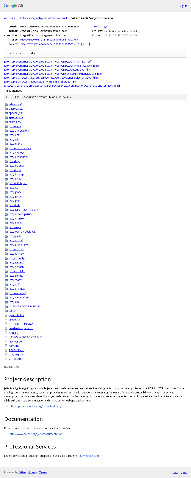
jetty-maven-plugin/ (20, 214)
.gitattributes (16, 315)
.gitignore (14, 319)
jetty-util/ (14, 284)
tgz (105, 26)
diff (85, 44)
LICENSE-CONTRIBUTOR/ (24, 306)
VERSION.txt (16, 359)
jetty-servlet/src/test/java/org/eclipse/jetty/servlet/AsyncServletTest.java (47, 77)
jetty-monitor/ (17, 218)
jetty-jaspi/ (15, 196)
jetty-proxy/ (16, 240)
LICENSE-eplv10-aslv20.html (26, 337)
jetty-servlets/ (17, 271)
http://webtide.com (87, 455)
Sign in (183, 6)
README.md (16, 350)
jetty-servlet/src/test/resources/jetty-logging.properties (37, 81)
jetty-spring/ (16, 275)
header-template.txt (21, 328)
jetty (22, 18)
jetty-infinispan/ (18, 183)
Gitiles (22, 472)
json (184, 472)
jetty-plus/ (15, 236)
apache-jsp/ (16, 113)
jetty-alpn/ (15, 126)
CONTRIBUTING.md (21, 324)
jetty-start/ (15, 280)
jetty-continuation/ (20, 148)
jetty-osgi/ (15, 227)
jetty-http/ (15, 170)
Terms (43, 472)
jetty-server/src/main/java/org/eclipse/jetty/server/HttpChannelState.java (48, 65)
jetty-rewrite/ (16, 249)
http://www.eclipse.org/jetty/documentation (36, 434)
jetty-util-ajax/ (17, 288)
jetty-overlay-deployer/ (22, 231)
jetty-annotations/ (20, 130)
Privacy (32, 472)
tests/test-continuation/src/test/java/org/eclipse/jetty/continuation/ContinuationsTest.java (58, 85)
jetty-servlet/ (16, 267)
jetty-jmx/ (15, 201)
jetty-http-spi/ (17, 174)
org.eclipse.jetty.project (48, 18)
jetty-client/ (15, 143)
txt (175, 472)
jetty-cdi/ (14, 139)
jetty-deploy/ (16, 152)
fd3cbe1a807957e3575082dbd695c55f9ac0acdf (49, 39)
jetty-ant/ (14, 135)
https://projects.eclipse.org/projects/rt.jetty (35, 406)
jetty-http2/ (15, 179)
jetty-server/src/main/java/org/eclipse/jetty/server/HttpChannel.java (45, 61)
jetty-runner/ (16, 253)
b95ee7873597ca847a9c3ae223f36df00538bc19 (49, 44)
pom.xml (14, 346)
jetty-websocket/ (19, 297)
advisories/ (15, 104)
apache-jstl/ (16, 117)
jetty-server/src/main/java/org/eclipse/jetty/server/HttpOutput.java (44, 69)
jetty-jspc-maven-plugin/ (23, 209)
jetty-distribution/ (19, 157)
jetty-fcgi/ (14, 161)
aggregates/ (16, 108)
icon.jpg (13, 332)
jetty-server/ (16, 262)
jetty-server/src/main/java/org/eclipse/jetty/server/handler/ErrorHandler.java (50, 73)
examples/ (15, 122)
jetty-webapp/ (17, 293)
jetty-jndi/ (14, 205)
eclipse (9, 18)
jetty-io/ (13, 187)
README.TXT (17, 354)
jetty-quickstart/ (18, 245)
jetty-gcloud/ (16, 165)
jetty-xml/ (14, 302)
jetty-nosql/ (16, 223)
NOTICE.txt (15, 341)
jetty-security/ (17, 258)
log (96, 26)
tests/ (12, 310)
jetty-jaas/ (15, 192)
